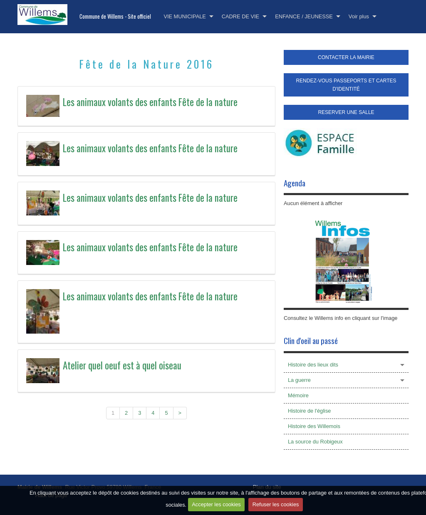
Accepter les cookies (216, 505)
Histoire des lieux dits (313, 364)
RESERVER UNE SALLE (346, 112)
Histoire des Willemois (314, 426)
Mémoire (298, 395)
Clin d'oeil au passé (311, 340)
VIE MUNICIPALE (184, 16)
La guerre (299, 380)
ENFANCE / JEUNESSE (304, 16)
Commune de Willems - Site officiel (115, 16)
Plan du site (267, 487)
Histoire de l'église (309, 411)
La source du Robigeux (315, 441)
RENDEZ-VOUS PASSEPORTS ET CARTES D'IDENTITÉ (346, 85)
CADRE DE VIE (240, 16)
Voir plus (359, 16)
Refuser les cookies (276, 505)
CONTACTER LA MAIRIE (346, 57)
